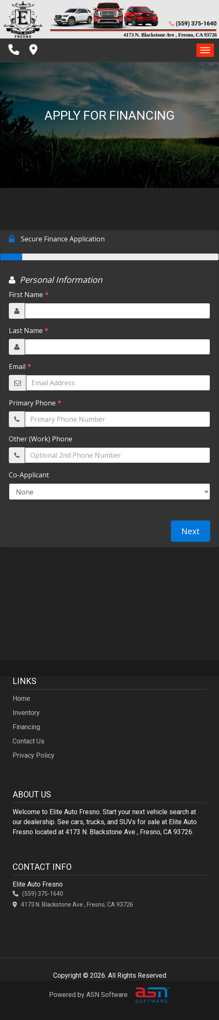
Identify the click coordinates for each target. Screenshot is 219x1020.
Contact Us (28, 741)
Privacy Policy (33, 755)
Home (21, 698)
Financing (26, 727)
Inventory (26, 713)
